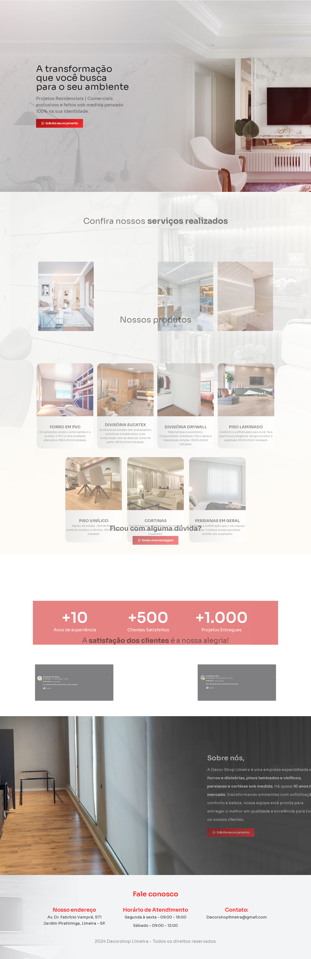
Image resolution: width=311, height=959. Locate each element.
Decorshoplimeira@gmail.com (236, 917)
